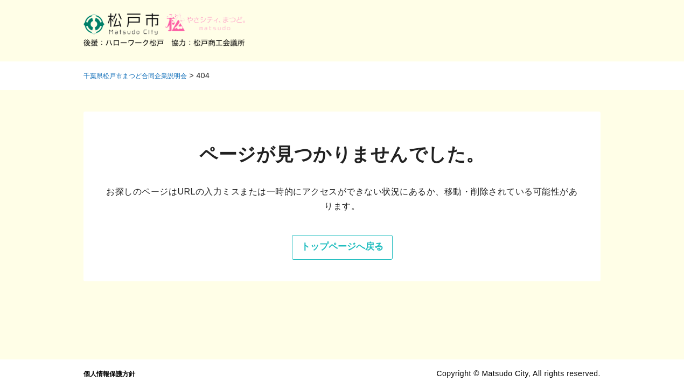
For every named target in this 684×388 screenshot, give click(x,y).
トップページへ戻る (321, 252)
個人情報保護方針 (114, 373)
